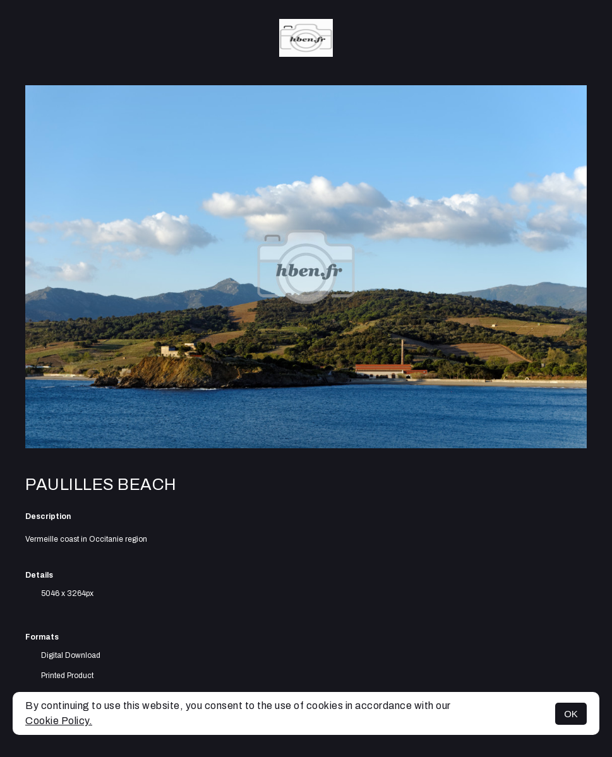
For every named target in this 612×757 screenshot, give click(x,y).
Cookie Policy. (58, 720)
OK (571, 713)
